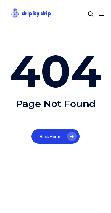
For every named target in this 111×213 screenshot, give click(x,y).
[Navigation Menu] (102, 14)
